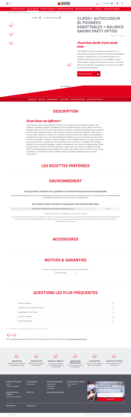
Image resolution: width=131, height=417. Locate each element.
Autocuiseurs (32, 382)
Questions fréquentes (95, 99)
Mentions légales (101, 415)
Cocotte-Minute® (33, 9)
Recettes (98, 9)
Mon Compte (10, 406)
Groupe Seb (110, 415)
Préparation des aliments (84, 9)
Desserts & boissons (48, 9)
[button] (108, 3)
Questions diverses (25, 321)
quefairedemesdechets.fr (77, 339)
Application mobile (24, 303)
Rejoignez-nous (120, 415)
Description (32, 99)
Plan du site (31, 406)
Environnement (52, 99)
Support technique (25, 316)
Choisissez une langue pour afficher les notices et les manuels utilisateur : (65, 269)
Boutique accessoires (112, 9)
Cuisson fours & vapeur (65, 9)
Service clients (89, 415)
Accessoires (64, 99)
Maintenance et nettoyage (27, 312)
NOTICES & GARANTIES (78, 99)
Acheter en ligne (85, 74)
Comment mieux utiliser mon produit (31, 308)
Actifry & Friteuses (18, 9)
